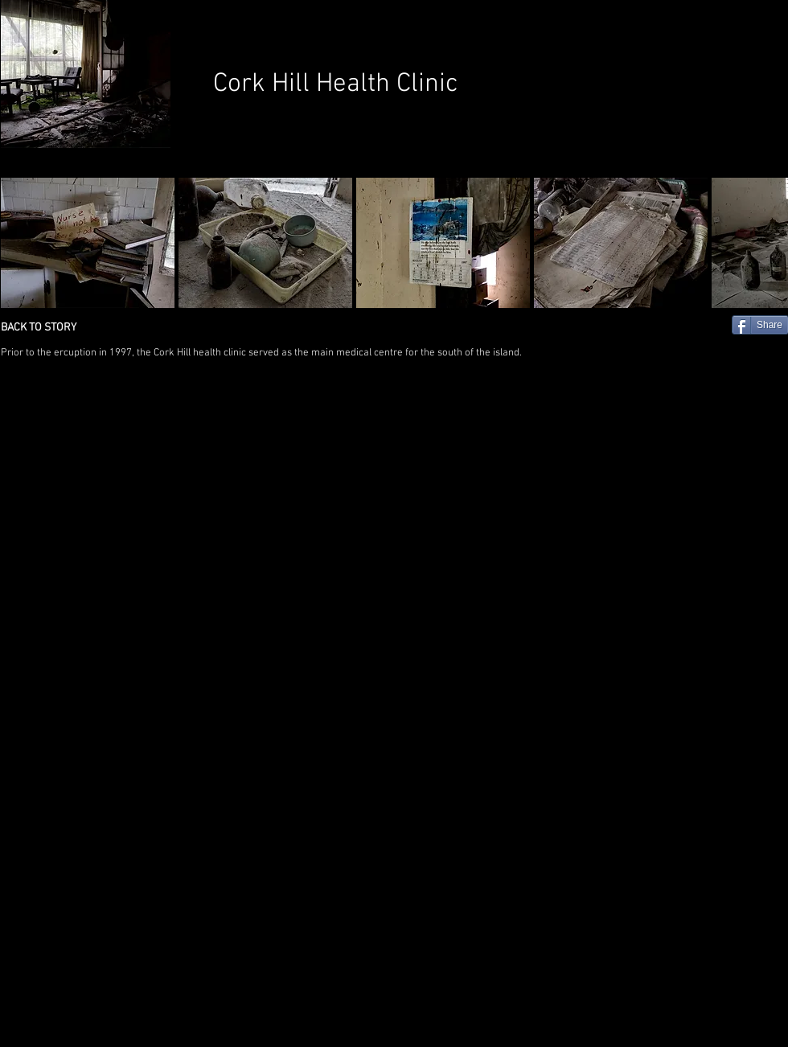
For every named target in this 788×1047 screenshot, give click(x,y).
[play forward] (768, 243)
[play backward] (21, 243)
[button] (87, 243)
